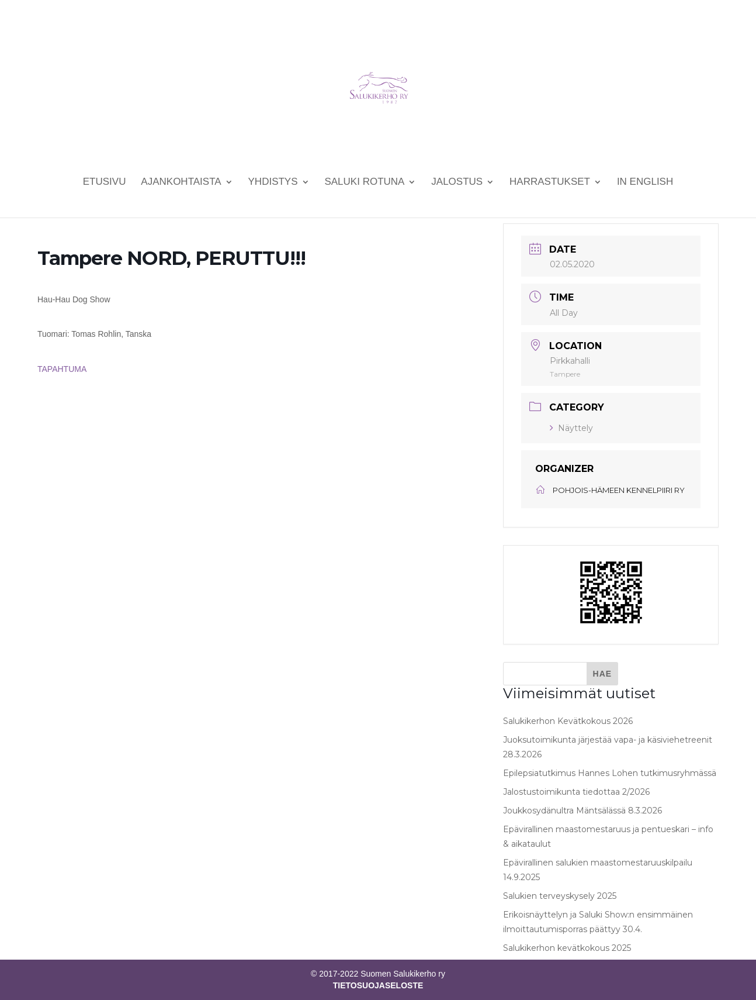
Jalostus (457, 182)
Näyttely (571, 428)
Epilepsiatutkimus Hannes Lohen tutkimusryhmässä (609, 773)
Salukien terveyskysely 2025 (559, 896)
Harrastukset (549, 182)
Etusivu (104, 182)
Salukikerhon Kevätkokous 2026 (568, 721)
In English (645, 182)
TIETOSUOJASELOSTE (378, 985)
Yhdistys (273, 182)
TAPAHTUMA (61, 369)
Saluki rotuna (364, 182)
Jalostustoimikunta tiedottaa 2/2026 (576, 792)
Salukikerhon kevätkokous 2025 (567, 948)
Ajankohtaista (181, 182)
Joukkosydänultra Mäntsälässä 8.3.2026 (582, 810)
